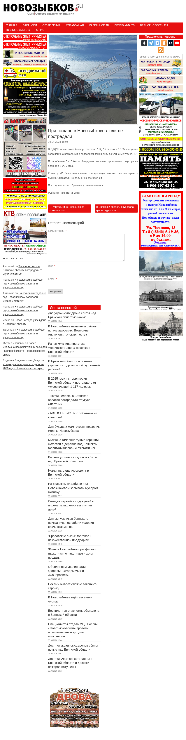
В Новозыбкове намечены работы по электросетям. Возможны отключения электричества (72, 330)
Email (52, 278)
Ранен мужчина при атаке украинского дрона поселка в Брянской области (69, 348)
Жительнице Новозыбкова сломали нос (67, 208)
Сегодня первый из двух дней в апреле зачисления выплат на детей (71, 505)
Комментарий (57, 230)
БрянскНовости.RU (154, 25)
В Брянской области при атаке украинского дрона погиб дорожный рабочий (74, 365)
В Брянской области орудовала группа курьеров (115, 208)
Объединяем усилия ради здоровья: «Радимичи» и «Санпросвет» (67, 571)
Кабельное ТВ (99, 25)
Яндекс (75, 192)
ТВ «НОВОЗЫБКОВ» (18, 29)
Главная (11, 25)
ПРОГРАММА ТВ (124, 25)
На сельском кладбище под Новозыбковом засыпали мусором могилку (23, 283)
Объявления (51, 25)
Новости (64, 192)
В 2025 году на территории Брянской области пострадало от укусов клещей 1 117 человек (72, 382)
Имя (51, 266)
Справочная (75, 25)
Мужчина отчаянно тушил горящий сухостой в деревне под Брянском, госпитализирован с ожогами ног (73, 444)
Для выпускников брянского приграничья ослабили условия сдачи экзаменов (71, 523)
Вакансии (30, 25)
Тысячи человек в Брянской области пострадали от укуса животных (22, 270)
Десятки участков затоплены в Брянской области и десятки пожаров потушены (70, 663)
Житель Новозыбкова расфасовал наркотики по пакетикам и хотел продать (73, 553)
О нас (40, 29)
